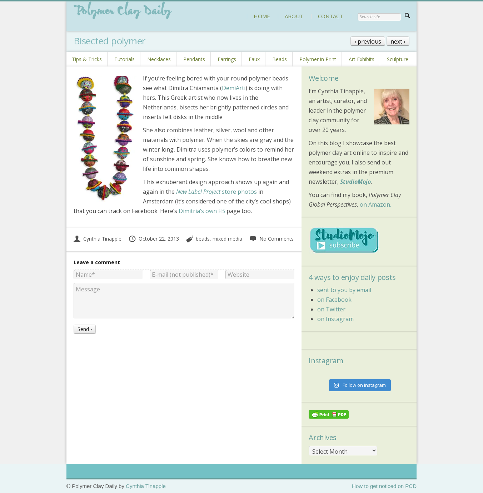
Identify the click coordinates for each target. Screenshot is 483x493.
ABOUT (294, 16)
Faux (254, 59)
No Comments (271, 238)
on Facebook (334, 300)
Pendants (194, 59)
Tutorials (124, 59)
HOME (262, 16)
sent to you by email (344, 290)
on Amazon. (375, 204)
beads (203, 238)
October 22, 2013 (154, 238)
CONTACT (330, 16)
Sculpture (397, 59)
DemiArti (233, 88)
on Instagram (335, 319)
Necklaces (159, 59)
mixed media (227, 238)
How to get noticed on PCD (384, 486)
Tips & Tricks (87, 59)
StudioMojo (355, 182)
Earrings (227, 59)
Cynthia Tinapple (97, 238)
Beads (279, 59)
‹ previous (367, 41)
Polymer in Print (317, 59)
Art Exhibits (361, 59)
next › (397, 41)
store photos (216, 192)
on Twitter (331, 309)
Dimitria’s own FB (202, 211)
